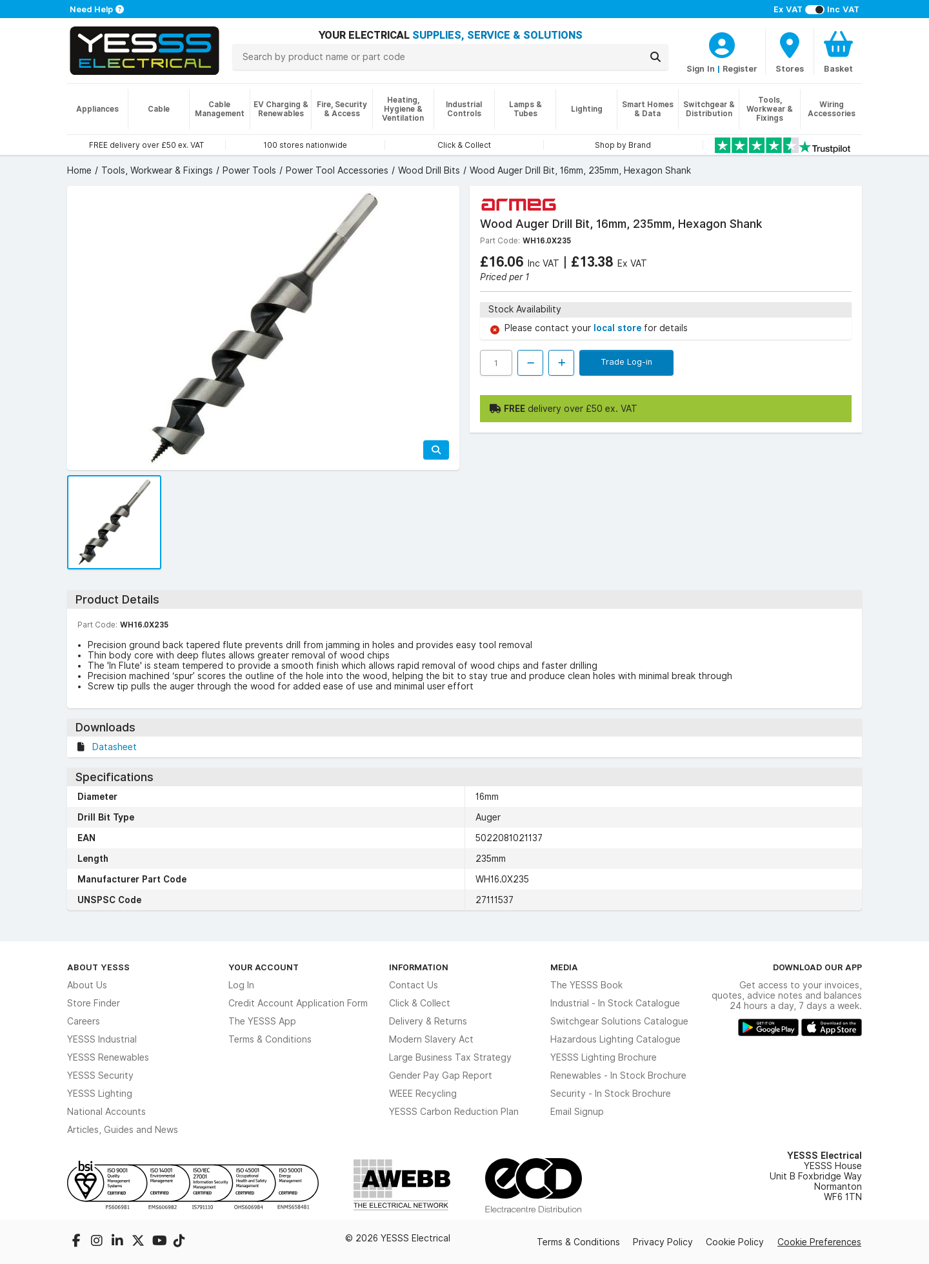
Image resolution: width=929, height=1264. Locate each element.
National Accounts (106, 1111)
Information (418, 967)
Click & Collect (419, 1003)
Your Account (263, 967)
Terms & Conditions (270, 1039)
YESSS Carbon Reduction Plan (454, 1111)
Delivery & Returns (428, 1021)
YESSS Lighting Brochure (603, 1057)
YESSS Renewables (108, 1057)
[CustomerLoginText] (721, 43)
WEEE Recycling (423, 1093)
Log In (241, 985)
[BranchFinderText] (790, 51)
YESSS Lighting (99, 1093)
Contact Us (413, 985)
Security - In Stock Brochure (610, 1093)
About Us (87, 985)
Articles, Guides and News (122, 1130)
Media (564, 967)
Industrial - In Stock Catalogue (615, 1003)
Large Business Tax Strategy (450, 1057)
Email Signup (577, 1111)
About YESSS (98, 967)
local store (619, 328)
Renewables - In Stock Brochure (618, 1075)
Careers (83, 1021)
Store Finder (93, 1003)
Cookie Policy (735, 1242)
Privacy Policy (663, 1242)
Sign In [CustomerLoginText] (700, 68)
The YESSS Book (586, 985)
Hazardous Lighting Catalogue (615, 1039)
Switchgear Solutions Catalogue (619, 1021)
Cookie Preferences (819, 1242)
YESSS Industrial (102, 1039)
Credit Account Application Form (298, 1003)
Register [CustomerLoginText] (740, 68)
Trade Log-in (626, 361)
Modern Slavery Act (431, 1039)
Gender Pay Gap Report (440, 1075)
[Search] (655, 57)
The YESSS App (262, 1021)
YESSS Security (100, 1075)
